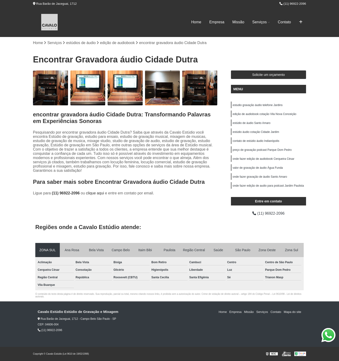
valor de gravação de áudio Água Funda (258, 167)
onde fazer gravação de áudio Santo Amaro (260, 176)
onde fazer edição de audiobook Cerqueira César (263, 158)
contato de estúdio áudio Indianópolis (256, 141)
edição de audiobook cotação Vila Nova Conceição (264, 114)
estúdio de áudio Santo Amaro (251, 123)
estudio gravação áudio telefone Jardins (257, 105)
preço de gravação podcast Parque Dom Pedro (262, 150)
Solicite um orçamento (268, 75)
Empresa (216, 22)
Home (196, 22)
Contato (284, 22)
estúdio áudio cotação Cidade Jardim (256, 132)
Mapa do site (292, 312)
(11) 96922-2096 (292, 3)
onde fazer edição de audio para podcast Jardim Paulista (268, 185)
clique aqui (95, 193)
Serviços (259, 22)
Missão (238, 22)
